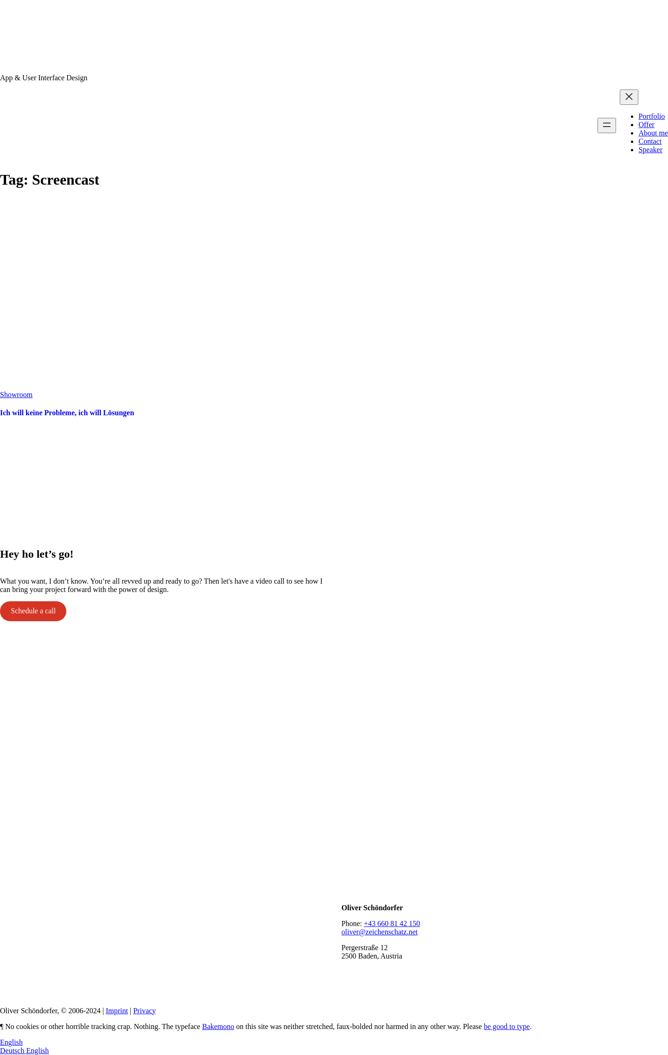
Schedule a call (33, 611)
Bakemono (218, 1026)
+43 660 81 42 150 (392, 923)
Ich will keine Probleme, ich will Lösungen (67, 413)
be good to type (507, 1026)
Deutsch (13, 1051)
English (11, 1042)
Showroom (16, 395)
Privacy (144, 1011)
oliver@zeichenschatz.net (379, 932)
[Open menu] (606, 125)
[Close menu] (629, 97)
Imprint (117, 1011)
